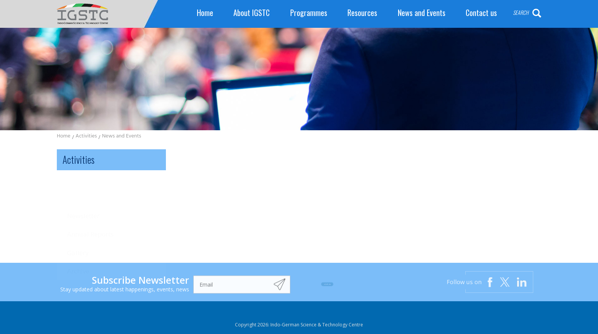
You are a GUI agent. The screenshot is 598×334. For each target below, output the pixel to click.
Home (205, 12)
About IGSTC (251, 12)
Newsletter (83, 186)
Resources (362, 12)
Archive (78, 237)
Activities (86, 136)
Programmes (308, 12)
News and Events (421, 12)
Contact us (481, 12)
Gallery (78, 219)
